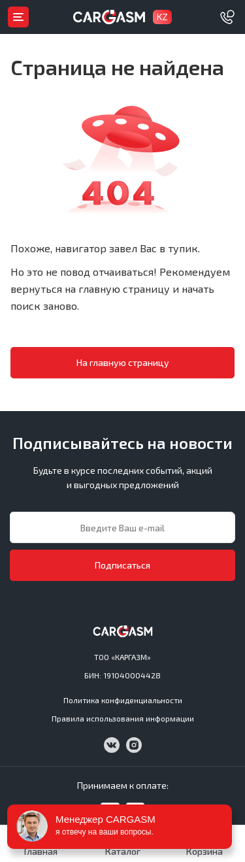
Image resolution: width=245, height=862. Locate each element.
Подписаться (122, 565)
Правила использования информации (123, 718)
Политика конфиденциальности (122, 700)
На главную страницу (122, 362)
